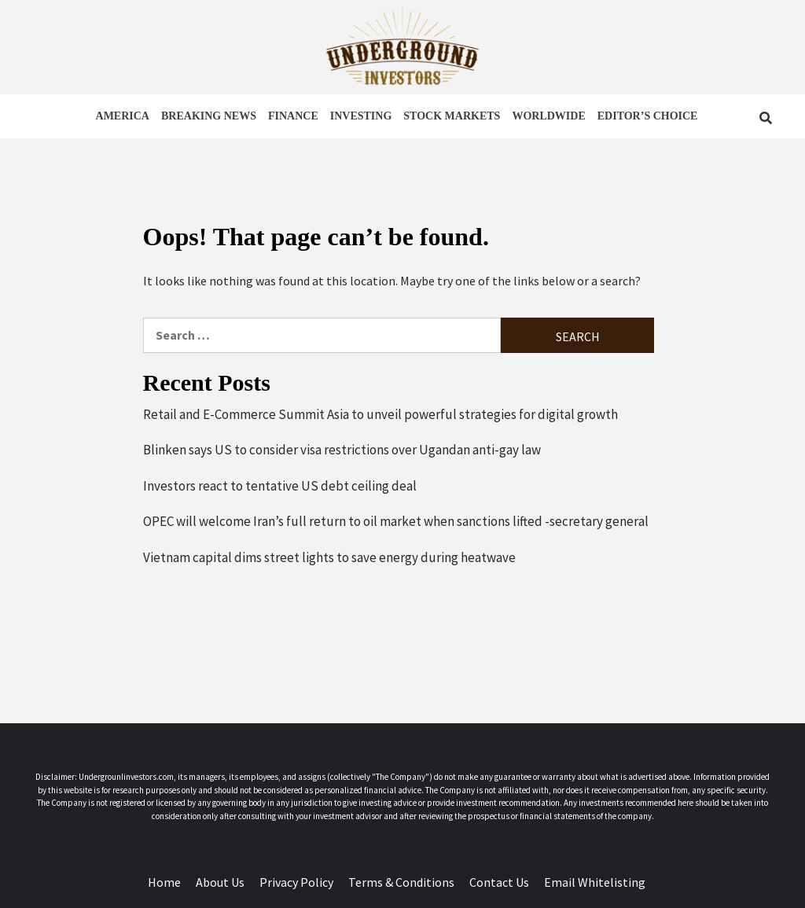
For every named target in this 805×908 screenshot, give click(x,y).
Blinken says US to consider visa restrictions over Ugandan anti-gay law (342, 449)
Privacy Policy (296, 882)
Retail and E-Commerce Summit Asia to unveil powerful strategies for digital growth (380, 414)
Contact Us (499, 882)
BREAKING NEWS (208, 116)
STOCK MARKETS (451, 116)
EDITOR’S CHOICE (647, 116)
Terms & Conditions (401, 882)
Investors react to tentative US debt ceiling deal (280, 485)
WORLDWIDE (548, 116)
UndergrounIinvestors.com (126, 776)
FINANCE (293, 116)
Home (164, 882)
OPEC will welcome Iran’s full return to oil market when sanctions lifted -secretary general (396, 521)
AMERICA (122, 116)
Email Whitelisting (594, 882)
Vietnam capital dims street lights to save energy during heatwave (329, 557)
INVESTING (361, 116)
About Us (220, 882)
